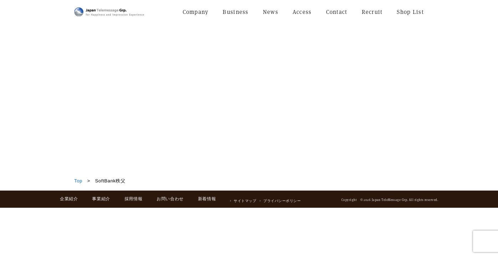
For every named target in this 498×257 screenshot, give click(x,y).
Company (196, 12)
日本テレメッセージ (109, 12)
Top (78, 180)
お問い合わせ (170, 198)
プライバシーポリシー (282, 201)
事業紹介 (101, 198)
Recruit (372, 12)
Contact (336, 12)
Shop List (410, 12)
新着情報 (207, 198)
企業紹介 (69, 198)
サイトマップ (245, 201)
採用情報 (133, 198)
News (270, 12)
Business (235, 12)
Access (302, 12)
